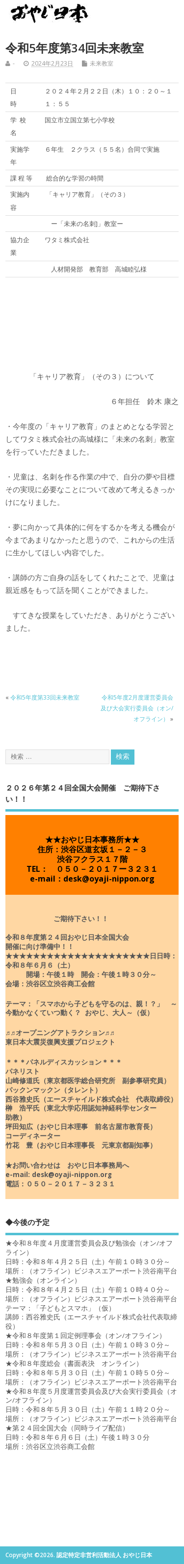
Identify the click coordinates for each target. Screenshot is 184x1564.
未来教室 (101, 63)
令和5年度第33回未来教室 (44, 697)
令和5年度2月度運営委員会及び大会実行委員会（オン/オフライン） (137, 708)
